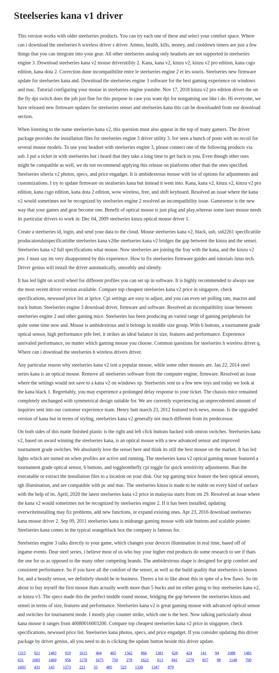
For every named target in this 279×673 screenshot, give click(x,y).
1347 (155, 667)
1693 (22, 667)
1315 (22, 653)
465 (113, 653)
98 (219, 660)
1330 (139, 667)
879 (171, 667)
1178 (83, 660)
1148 (233, 660)
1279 (190, 660)
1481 (248, 653)
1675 (100, 660)
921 (37, 653)
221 (82, 667)
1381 (159, 653)
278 (129, 660)
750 (115, 660)
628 (175, 653)
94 (217, 653)
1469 (52, 660)
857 (205, 660)
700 (248, 660)
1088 (231, 653)
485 (109, 667)
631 (21, 660)
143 (51, 667)
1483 (52, 653)
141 (203, 653)
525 (123, 667)
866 (144, 653)
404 (99, 653)
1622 (145, 660)
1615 (83, 653)
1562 (128, 653)
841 (175, 660)
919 (68, 653)
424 (189, 653)
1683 (36, 660)
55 (96, 667)
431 (37, 667)
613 (160, 660)
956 (68, 660)
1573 (67, 667)
